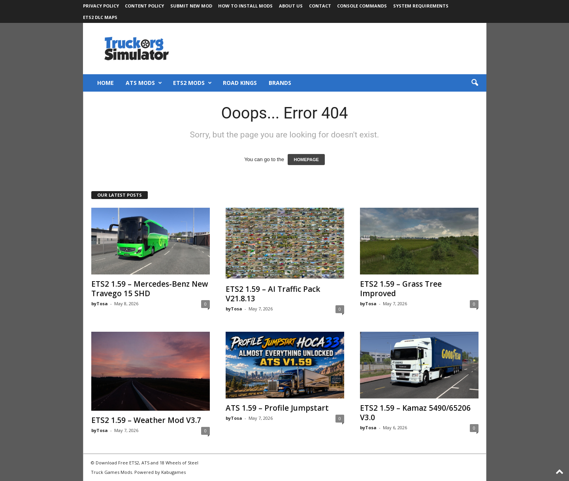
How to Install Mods (245, 6)
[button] (474, 83)
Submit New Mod (191, 6)
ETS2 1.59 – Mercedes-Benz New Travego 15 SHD (149, 289)
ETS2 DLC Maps (100, 17)
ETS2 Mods (192, 83)
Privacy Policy (101, 6)
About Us (291, 6)
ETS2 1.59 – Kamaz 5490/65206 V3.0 (415, 413)
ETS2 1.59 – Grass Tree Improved (401, 289)
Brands (280, 82)
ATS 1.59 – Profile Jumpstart (277, 408)
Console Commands (362, 6)
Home (105, 82)
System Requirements (420, 6)
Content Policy (144, 6)
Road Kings (240, 82)
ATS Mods (144, 83)
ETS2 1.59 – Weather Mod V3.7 (146, 420)
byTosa (99, 303)
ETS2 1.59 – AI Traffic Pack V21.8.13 (273, 294)
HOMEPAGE (306, 159)
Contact (320, 6)
